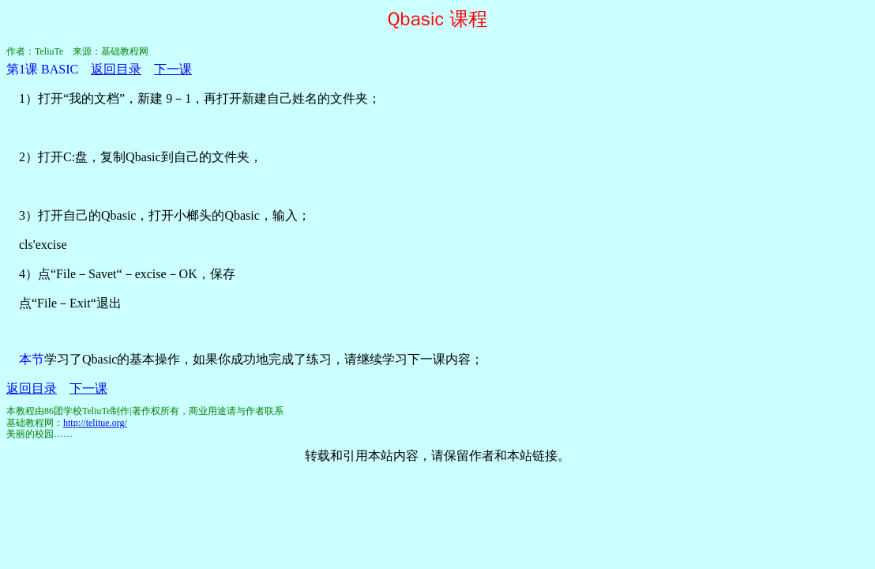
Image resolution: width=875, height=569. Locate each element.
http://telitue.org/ (95, 422)
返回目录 (116, 69)
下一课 (173, 69)
